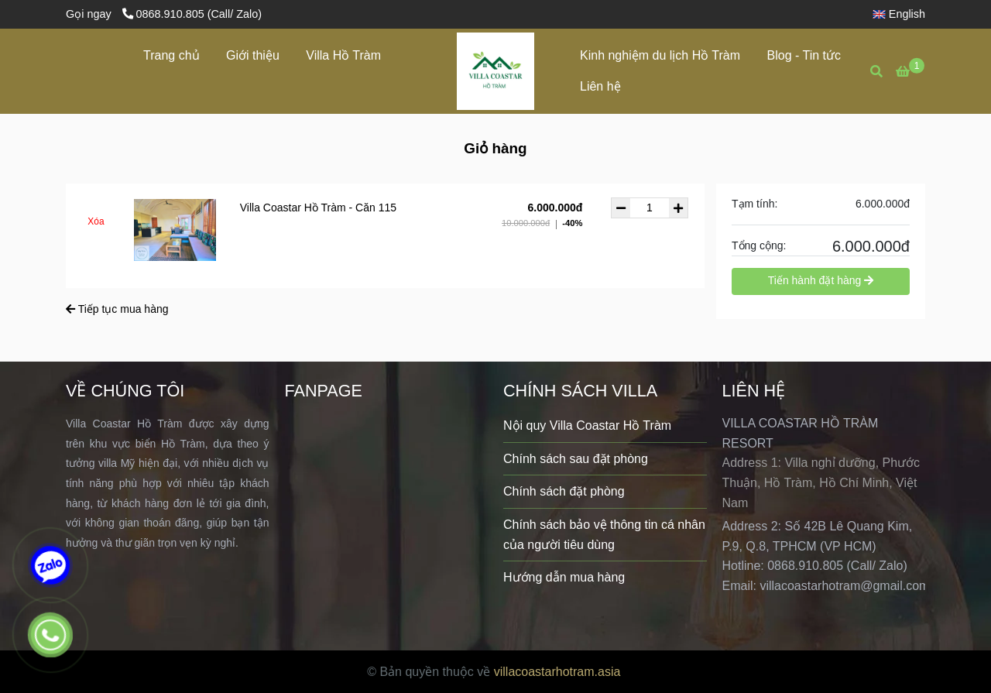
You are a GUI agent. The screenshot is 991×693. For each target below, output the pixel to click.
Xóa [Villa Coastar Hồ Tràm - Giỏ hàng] (95, 221)
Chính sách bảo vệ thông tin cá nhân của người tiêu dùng (604, 534)
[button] (903, 14)
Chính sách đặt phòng (564, 491)
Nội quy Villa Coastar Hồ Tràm (587, 425)
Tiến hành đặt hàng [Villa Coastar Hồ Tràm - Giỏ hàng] (820, 280)
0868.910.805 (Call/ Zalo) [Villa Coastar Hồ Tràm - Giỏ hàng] (192, 14)
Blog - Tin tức (804, 55)
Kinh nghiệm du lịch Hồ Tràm (660, 55)
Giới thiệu (252, 55)
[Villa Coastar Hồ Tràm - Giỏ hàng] (495, 71)
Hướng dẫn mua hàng (564, 577)
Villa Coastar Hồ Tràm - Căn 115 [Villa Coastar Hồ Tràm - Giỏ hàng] (318, 207)
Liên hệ (600, 86)
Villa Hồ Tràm (343, 55)
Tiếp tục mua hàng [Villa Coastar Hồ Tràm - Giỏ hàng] (117, 309)
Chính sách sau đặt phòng (575, 458)
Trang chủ (171, 55)
